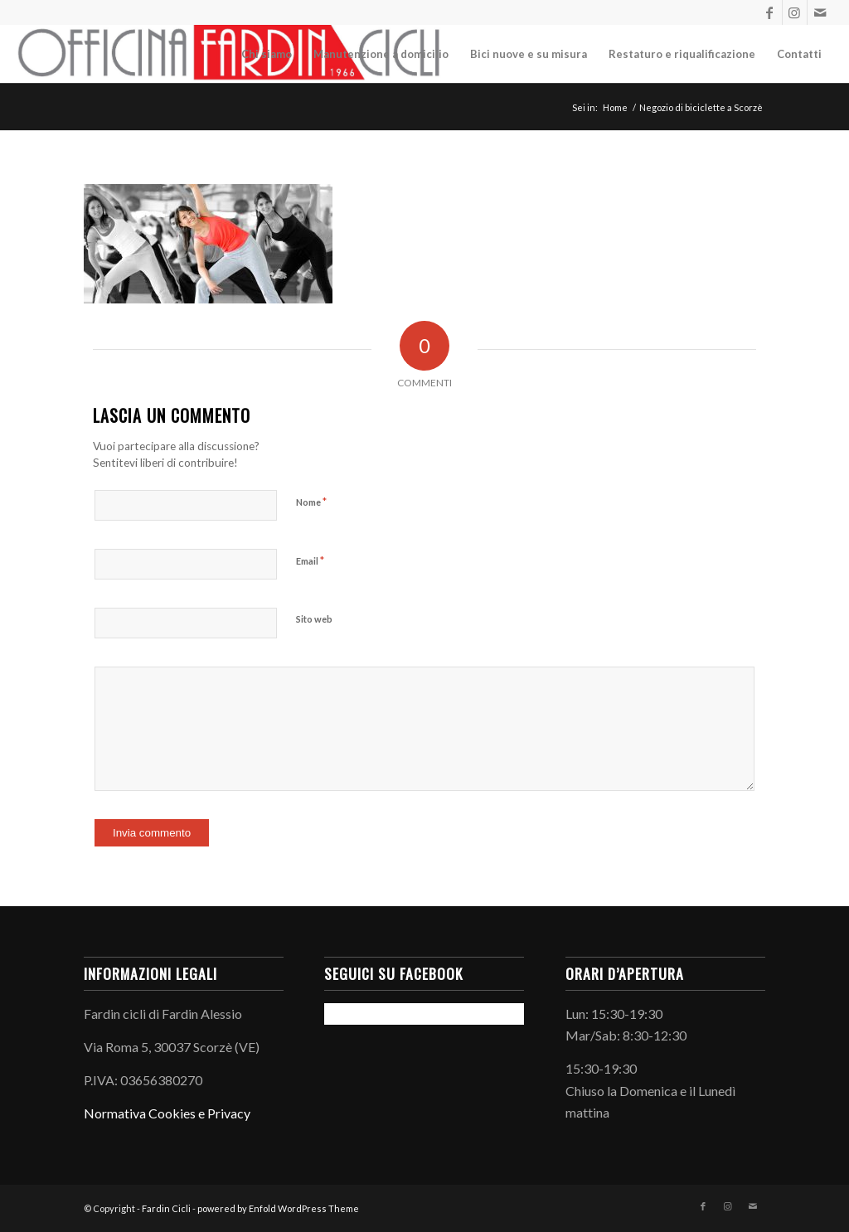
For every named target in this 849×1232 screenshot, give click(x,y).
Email (310, 560)
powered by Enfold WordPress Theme (278, 1208)
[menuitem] (266, 54)
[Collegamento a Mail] (820, 12)
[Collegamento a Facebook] (770, 12)
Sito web (314, 619)
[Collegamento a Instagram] (795, 12)
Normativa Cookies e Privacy (167, 1113)
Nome (311, 501)
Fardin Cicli (166, 1208)
